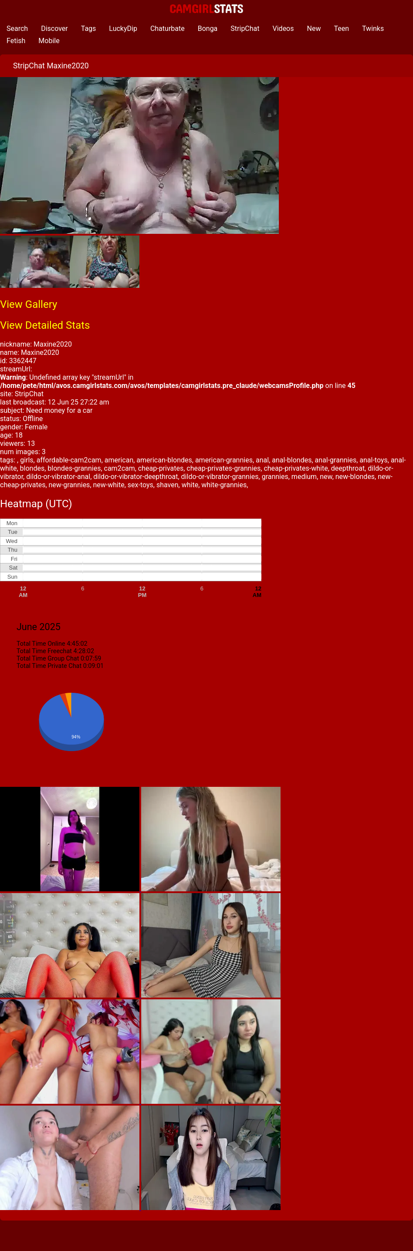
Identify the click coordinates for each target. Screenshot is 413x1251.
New (314, 28)
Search (17, 28)
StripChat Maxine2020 (51, 65)
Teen (341, 28)
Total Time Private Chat (49, 666)
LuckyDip (123, 28)
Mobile (48, 41)
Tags (88, 28)
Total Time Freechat (44, 651)
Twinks (373, 28)
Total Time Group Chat (48, 658)
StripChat (244, 28)
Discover (54, 28)
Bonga (208, 28)
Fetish (16, 41)
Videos (283, 28)
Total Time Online (41, 643)
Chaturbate (167, 28)
